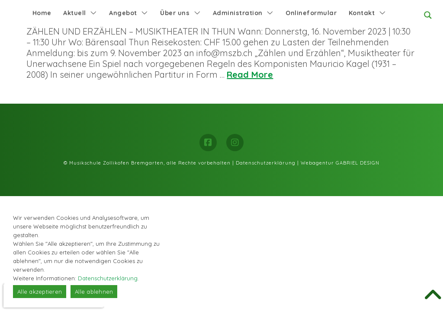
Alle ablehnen (94, 291)
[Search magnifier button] (428, 15)
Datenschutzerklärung (265, 163)
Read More (250, 74)
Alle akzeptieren (39, 291)
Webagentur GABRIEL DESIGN (340, 163)
